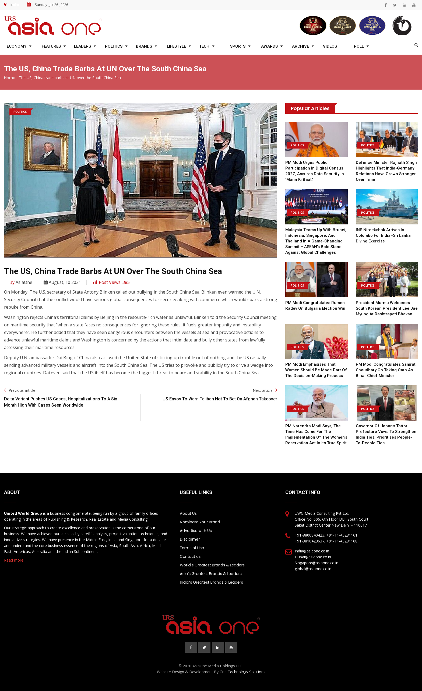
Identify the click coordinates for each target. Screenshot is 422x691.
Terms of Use (192, 548)
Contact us (190, 556)
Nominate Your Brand (200, 522)
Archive (300, 46)
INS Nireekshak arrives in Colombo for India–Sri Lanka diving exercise (383, 235)
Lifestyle (176, 46)
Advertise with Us (196, 530)
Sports (237, 46)
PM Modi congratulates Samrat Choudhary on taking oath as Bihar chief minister (386, 370)
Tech (204, 46)
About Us (188, 513)
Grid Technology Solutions (242, 671)
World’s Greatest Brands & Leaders (212, 565)
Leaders (82, 46)
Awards (269, 46)
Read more (13, 560)
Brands (144, 46)
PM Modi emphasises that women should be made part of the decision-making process (316, 370)
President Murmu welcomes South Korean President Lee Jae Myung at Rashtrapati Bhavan (387, 308)
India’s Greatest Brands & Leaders (211, 582)
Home (9, 77)
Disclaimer (190, 539)
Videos (330, 46)
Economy (16, 46)
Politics (113, 46)
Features (51, 46)
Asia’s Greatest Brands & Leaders (211, 573)
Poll (359, 46)
